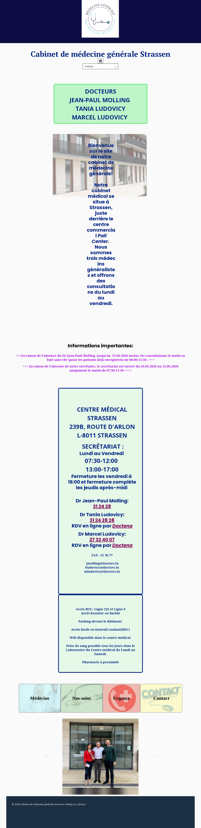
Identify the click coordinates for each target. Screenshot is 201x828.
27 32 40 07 (102, 539)
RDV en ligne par (102, 526)
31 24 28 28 (102, 520)
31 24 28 (102, 506)
